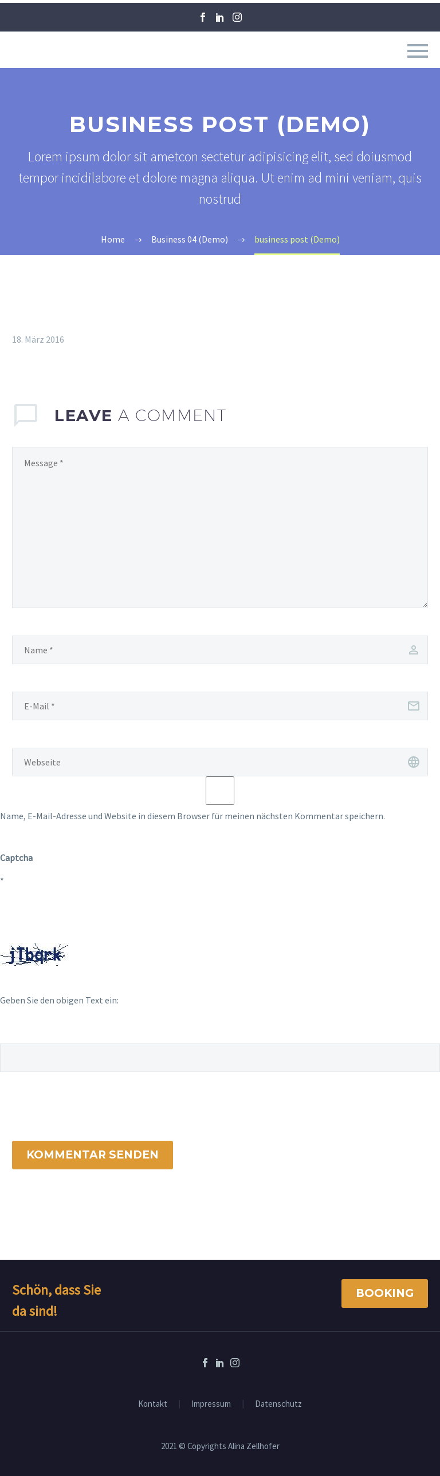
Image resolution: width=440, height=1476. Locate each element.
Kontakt (152, 1404)
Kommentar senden (92, 1154)
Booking (385, 1293)
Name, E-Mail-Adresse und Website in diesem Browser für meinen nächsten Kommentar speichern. (192, 816)
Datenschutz (278, 1404)
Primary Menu (417, 51)
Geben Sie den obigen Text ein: (59, 1000)
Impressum (211, 1404)
